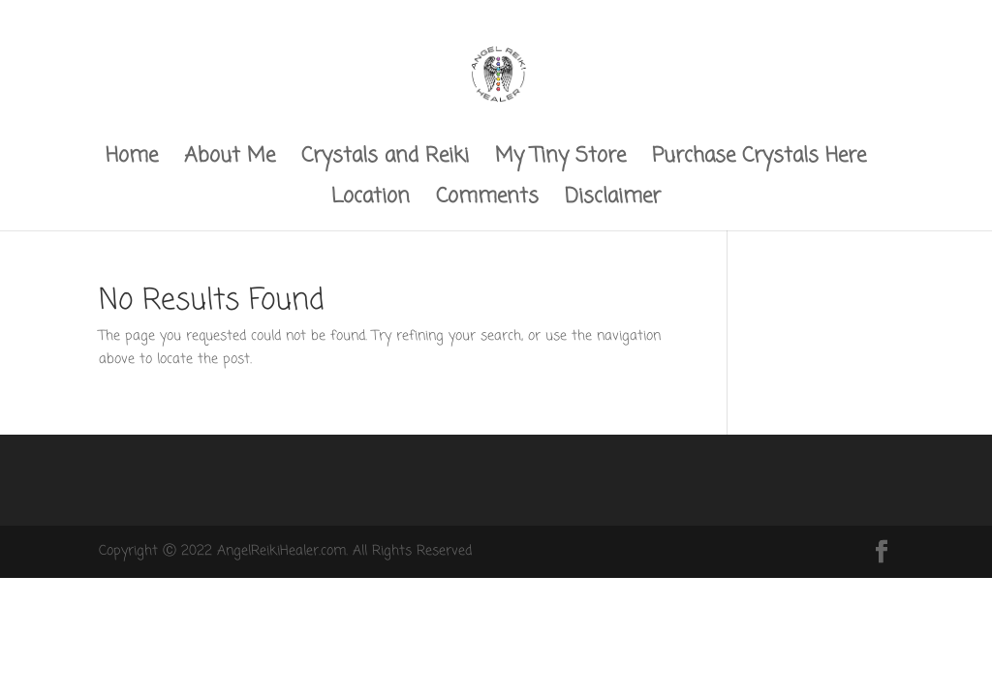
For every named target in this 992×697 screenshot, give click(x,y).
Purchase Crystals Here (759, 160)
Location (370, 201)
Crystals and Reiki (385, 160)
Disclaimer (613, 201)
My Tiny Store (560, 160)
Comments (487, 201)
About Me (229, 160)
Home (132, 160)
